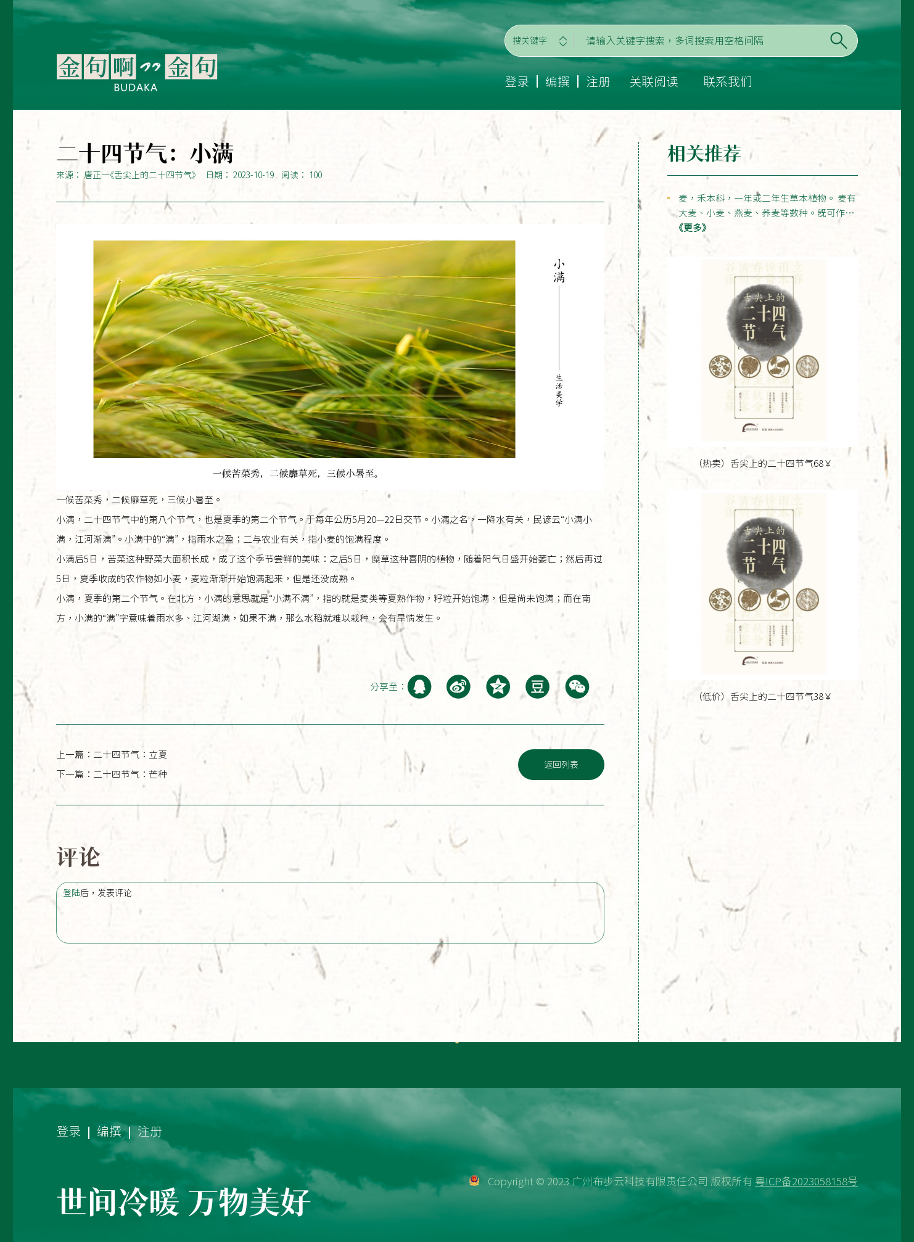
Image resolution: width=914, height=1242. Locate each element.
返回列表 (561, 764)
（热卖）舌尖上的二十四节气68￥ (763, 463)
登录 (516, 81)
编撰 (557, 81)
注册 (598, 81)
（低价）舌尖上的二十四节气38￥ (763, 696)
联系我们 (727, 81)
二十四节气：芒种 (130, 774)
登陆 (71, 893)
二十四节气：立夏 (130, 754)
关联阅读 (653, 81)
